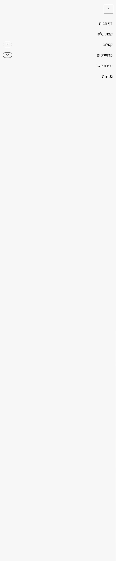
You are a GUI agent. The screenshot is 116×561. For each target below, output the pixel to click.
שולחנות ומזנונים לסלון (81, 210)
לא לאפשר (64, 554)
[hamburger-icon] (107, 44)
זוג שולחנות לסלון (88, 215)
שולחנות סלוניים (30, 215)
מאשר (81, 554)
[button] (9, 44)
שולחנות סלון (50, 215)
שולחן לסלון (68, 215)
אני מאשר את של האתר (78, 305)
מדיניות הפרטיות (75, 305)
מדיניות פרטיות (43, 554)
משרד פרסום (89, 542)
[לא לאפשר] (109, 552)
